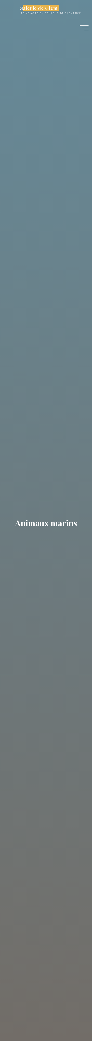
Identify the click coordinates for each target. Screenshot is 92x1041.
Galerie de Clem (38, 8)
